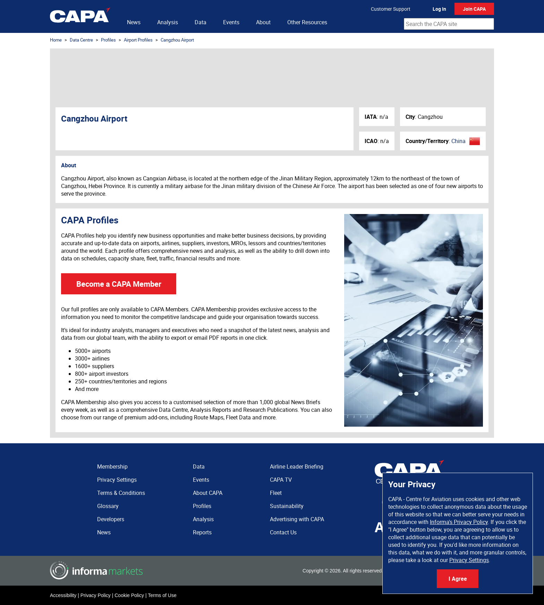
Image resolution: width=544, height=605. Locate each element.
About (263, 22)
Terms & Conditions (121, 493)
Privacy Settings (469, 560)
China (458, 141)
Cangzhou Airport (177, 40)
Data (200, 22)
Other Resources (307, 22)
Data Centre (81, 40)
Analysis (167, 22)
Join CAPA (474, 9)
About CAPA (207, 493)
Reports (202, 532)
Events (231, 22)
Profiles (108, 40)
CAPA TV (281, 479)
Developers (110, 519)
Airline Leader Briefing (296, 466)
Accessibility (63, 595)
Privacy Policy (95, 595)
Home (56, 40)
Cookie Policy (129, 595)
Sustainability (287, 506)
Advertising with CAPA (297, 519)
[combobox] (449, 24)
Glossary (108, 506)
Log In (439, 9)
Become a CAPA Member (118, 284)
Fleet (276, 493)
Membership (112, 466)
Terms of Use (162, 595)
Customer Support (390, 9)
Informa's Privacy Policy (459, 522)
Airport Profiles (138, 40)
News (134, 22)
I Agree (458, 578)
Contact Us (283, 532)
